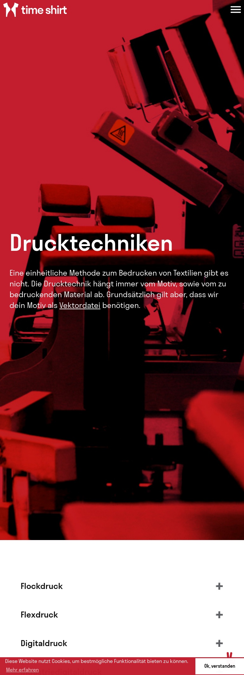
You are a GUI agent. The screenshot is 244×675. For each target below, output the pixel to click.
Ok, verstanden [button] (219, 666)
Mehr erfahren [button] (22, 669)
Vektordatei (79, 305)
